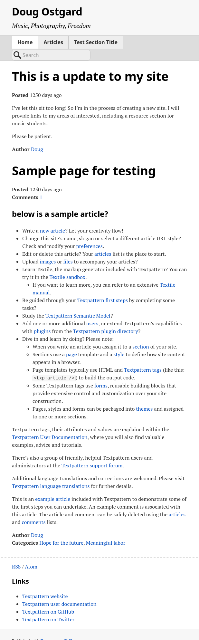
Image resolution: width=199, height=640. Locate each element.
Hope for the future (61, 530)
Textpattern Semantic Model (77, 303)
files (67, 249)
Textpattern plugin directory (105, 319)
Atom (31, 554)
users (92, 311)
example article (52, 486)
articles (102, 241)
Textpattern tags (143, 357)
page (71, 342)
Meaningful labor (105, 530)
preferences (89, 234)
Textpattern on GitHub (48, 599)
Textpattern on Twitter (48, 607)
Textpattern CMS (56, 629)
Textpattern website (45, 583)
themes (144, 396)
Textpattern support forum (92, 453)
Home (25, 42)
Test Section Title (96, 42)
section (140, 334)
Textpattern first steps (102, 288)
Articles (53, 42)
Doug (37, 137)
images (48, 249)
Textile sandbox (68, 265)
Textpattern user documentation (59, 591)
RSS (16, 554)
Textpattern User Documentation (50, 424)
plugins (42, 319)
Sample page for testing (84, 158)
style (119, 342)
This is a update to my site (90, 64)
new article (52, 218)
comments (33, 509)
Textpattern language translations (51, 473)
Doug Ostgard (47, 11)
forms (101, 373)
